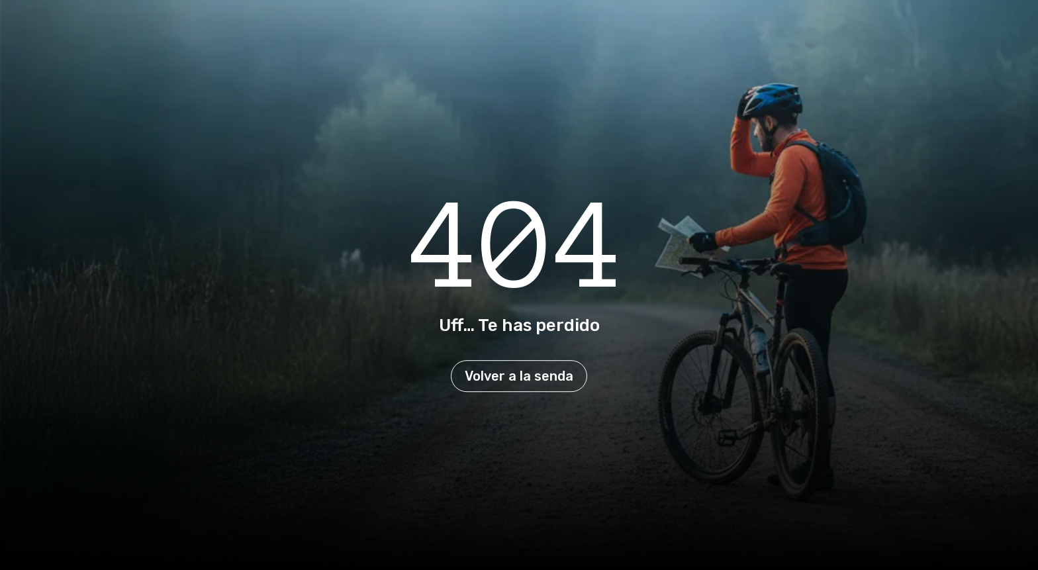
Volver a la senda (519, 376)
